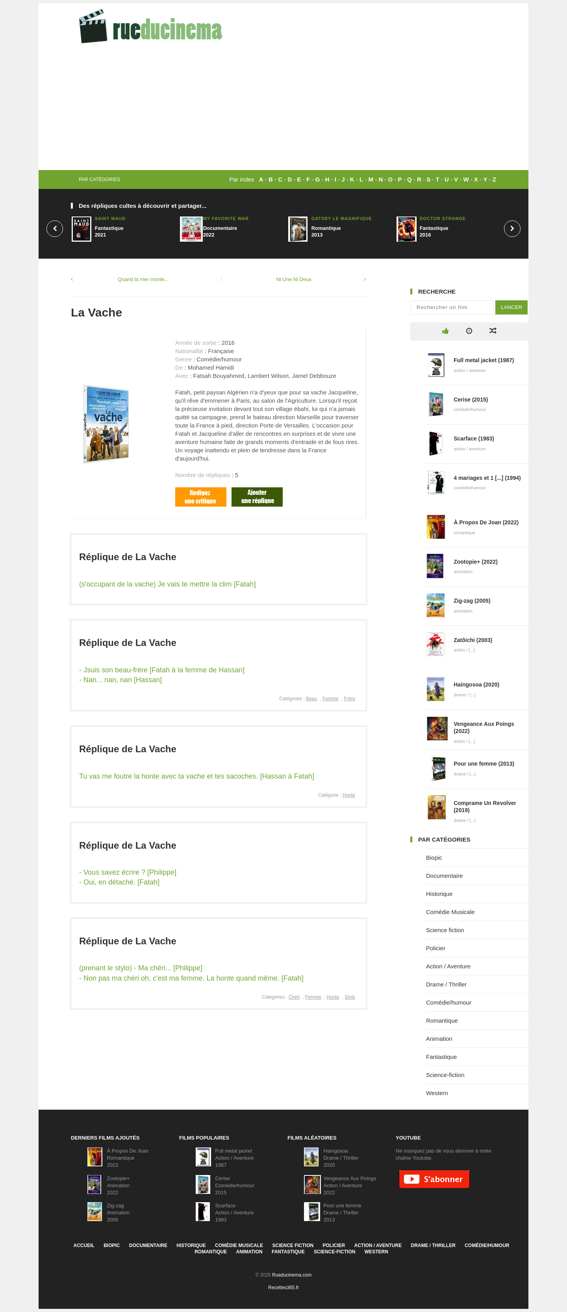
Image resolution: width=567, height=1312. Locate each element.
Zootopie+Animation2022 (118, 1185)
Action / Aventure (448, 966)
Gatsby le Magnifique (341, 218)
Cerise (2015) (471, 399)
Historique (439, 893)
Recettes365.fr (283, 1287)
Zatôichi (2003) (473, 640)
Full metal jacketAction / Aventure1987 (234, 1158)
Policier (435, 948)
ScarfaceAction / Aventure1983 (234, 1213)
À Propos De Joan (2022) (486, 522)
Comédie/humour (448, 1002)
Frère (349, 698)
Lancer (511, 307)
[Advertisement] (283, 111)
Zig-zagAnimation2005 (118, 1213)
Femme (330, 698)
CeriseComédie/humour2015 (234, 1185)
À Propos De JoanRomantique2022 (127, 1158)
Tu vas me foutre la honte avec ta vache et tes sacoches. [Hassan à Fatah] (196, 776)
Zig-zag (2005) (472, 601)
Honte (349, 795)
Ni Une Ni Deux (293, 279)
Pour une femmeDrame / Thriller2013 (342, 1213)
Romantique (442, 1020)
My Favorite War (226, 218)
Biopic (434, 857)
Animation (439, 1038)
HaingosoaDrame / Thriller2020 (340, 1158)
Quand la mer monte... (143, 279)
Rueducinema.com (291, 1275)
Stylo (350, 997)
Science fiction (445, 930)
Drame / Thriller (446, 984)
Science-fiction (445, 1074)
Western (437, 1093)
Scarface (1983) (474, 438)
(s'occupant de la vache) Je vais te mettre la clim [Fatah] (167, 584)
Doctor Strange (443, 218)
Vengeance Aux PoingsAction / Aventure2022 (349, 1185)
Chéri (294, 997)
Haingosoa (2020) (476, 684)
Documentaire (444, 875)
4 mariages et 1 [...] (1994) (487, 478)
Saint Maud (110, 218)
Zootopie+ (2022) (476, 562)
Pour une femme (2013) (484, 764)
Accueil (83, 1245)
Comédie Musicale (450, 912)
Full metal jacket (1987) (484, 360)
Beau (311, 698)
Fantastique (441, 1056)
